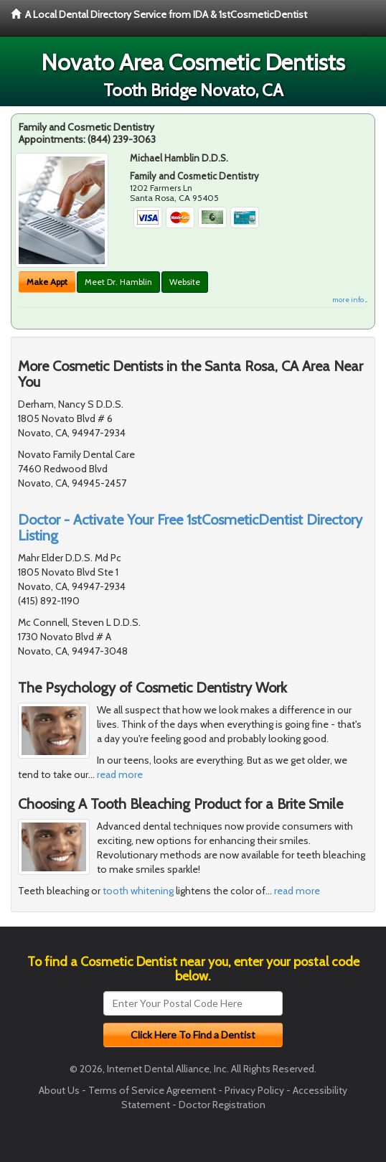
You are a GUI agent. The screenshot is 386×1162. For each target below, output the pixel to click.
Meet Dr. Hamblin (118, 281)
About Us (59, 1090)
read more (120, 774)
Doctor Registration (222, 1104)
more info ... (349, 299)
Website (184, 281)
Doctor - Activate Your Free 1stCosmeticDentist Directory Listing (190, 527)
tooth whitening (138, 890)
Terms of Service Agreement (152, 1090)
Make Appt (47, 281)
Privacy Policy (254, 1090)
